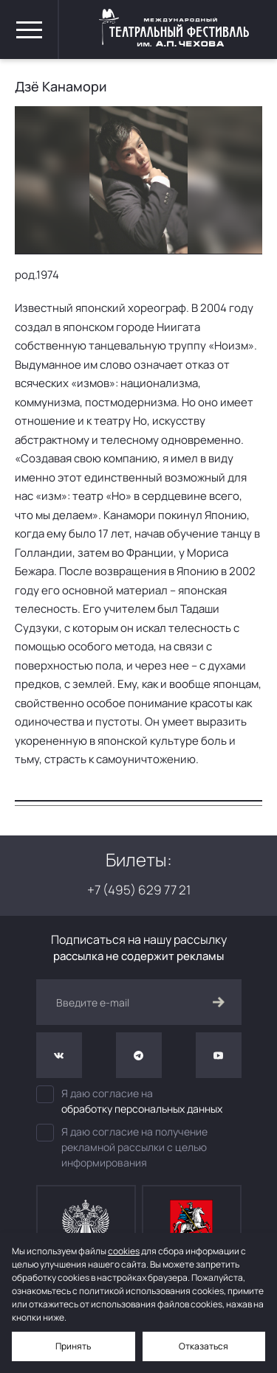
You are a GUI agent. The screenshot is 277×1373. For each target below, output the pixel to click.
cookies (124, 1251)
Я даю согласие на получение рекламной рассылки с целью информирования (122, 1146)
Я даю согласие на (139, 1100)
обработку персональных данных (141, 1109)
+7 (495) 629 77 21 (139, 889)
